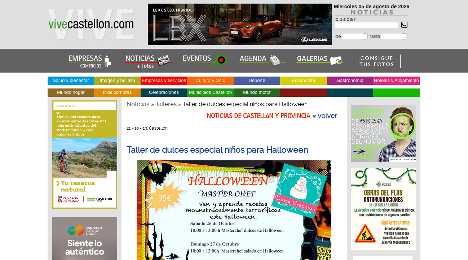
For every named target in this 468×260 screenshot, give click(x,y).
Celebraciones (164, 92)
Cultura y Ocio (210, 80)
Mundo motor (257, 92)
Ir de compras (117, 92)
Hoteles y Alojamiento (396, 80)
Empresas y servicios (164, 80)
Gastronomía (349, 80)
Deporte (256, 80)
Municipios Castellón (210, 92)
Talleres (166, 104)
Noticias (138, 104)
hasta (385, 36)
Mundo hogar (71, 92)
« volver (324, 116)
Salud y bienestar (71, 80)
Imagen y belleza (117, 80)
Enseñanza (303, 80)
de (349, 36)
